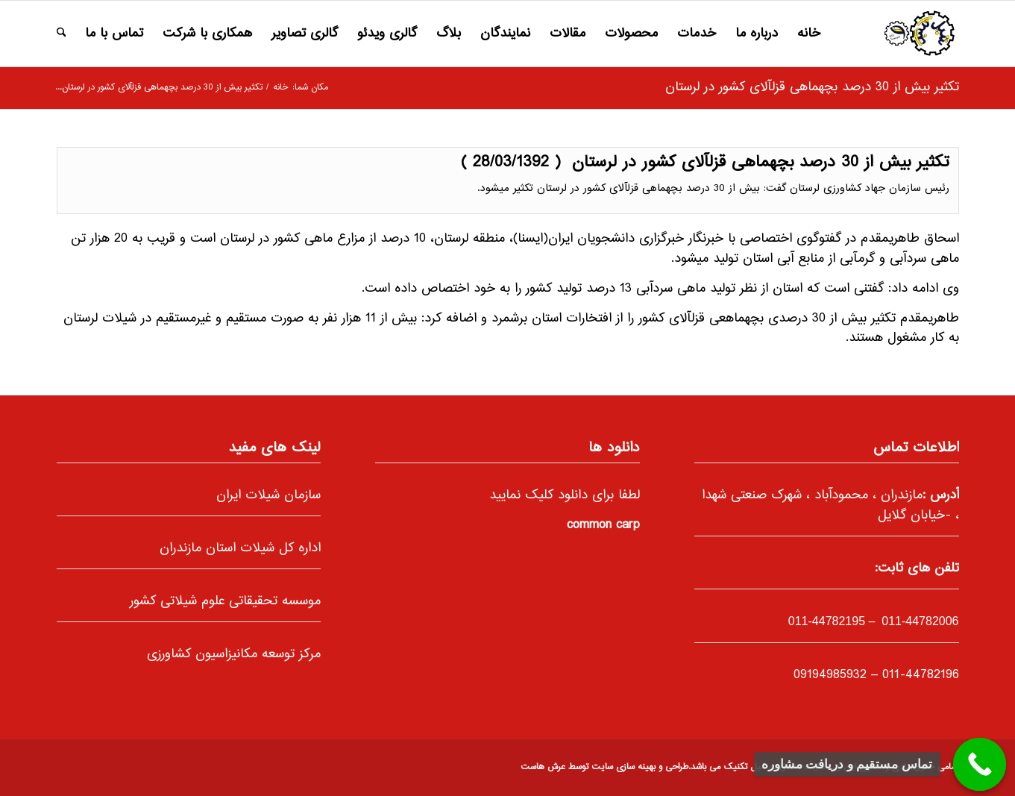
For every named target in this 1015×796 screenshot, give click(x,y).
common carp (603, 525)
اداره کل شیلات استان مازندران (240, 548)
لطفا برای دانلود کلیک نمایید (564, 495)
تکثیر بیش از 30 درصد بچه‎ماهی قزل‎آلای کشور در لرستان (812, 87)
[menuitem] (809, 33)
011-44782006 (919, 621)
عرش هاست (543, 767)
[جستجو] (61, 33)
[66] (919, 33)
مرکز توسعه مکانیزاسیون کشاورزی (234, 654)
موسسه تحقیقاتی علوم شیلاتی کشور (225, 601)
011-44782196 (920, 675)
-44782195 (826, 621)
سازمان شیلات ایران (268, 495)
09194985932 (830, 675)
